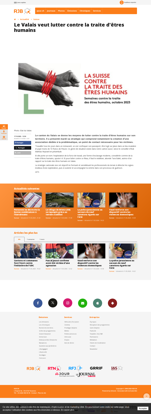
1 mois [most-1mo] (42, 239)
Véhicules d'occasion (71, 322)
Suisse (36, 19)
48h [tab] (19, 239)
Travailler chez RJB (96, 334)
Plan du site (42, 393)
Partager (19, 143)
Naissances (43, 343)
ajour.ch (40, 11)
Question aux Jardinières (47, 346)
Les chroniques (44, 325)
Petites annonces (70, 334)
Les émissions (44, 322)
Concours (42, 358)
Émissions (72, 11)
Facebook (37, 303)
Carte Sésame (95, 328)
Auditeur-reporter (128, 2)
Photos (61, 11)
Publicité (93, 331)
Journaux (51, 11)
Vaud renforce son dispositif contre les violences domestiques (121, 212)
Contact (92, 346)
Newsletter (93, 349)
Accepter (143, 408)
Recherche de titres (46, 328)
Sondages (42, 355)
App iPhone (97, 303)
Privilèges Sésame (70, 328)
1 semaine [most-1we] (30, 239)
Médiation (93, 340)
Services (97, 11)
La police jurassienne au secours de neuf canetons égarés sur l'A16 (90, 213)
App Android (112, 303)
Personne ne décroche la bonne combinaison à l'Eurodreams (27, 212)
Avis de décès (69, 343)
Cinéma (67, 325)
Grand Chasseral (45, 334)
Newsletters (82, 303)
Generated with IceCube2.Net (127, 391)
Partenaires (94, 337)
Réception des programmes (99, 325)
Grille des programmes (47, 331)
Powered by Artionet (109, 391)
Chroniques (85, 11)
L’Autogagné (43, 349)
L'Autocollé (43, 352)
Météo (66, 331)
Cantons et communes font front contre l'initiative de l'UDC (26, 263)
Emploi (66, 340)
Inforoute (67, 337)
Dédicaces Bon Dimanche (48, 340)
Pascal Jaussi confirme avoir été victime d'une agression (58, 263)
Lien (18, 153)
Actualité (24, 19)
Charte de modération (98, 343)
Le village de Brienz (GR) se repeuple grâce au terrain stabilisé (58, 212)
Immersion (43, 337)
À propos (93, 322)
